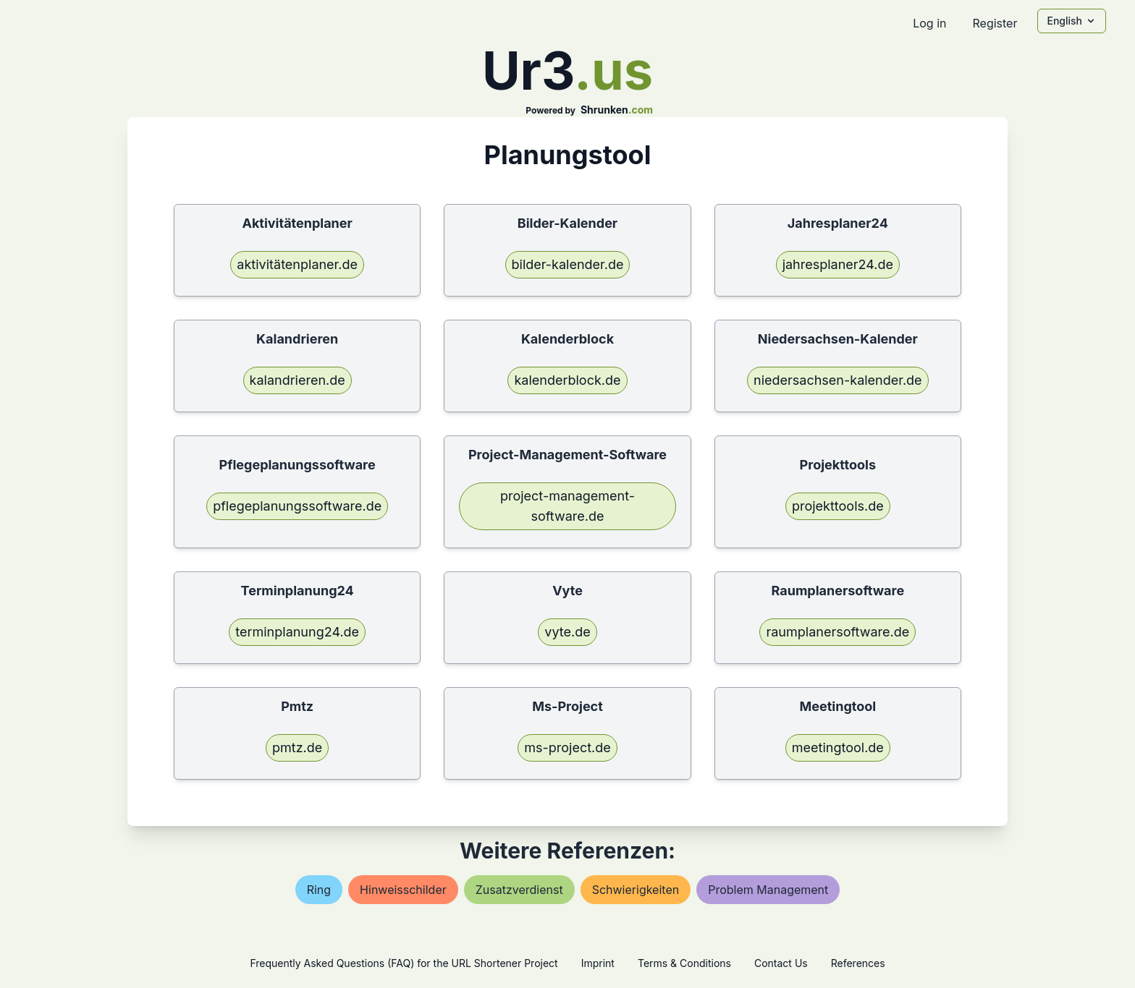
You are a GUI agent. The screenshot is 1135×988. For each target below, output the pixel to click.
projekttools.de (838, 506)
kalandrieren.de (297, 380)
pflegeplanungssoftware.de (297, 506)
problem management (768, 889)
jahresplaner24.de (837, 264)
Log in (929, 23)
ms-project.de (567, 747)
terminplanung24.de (297, 631)
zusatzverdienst (519, 889)
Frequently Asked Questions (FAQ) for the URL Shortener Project (403, 963)
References (858, 963)
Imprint (598, 963)
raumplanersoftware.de (837, 631)
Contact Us (781, 963)
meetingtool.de (838, 747)
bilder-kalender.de (568, 264)
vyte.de (567, 631)
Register (994, 23)
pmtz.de (297, 747)
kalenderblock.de (567, 380)
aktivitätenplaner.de (297, 264)
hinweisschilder (403, 889)
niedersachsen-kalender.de (838, 380)
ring (319, 889)
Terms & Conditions (684, 963)
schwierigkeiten (636, 889)
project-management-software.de (567, 506)
